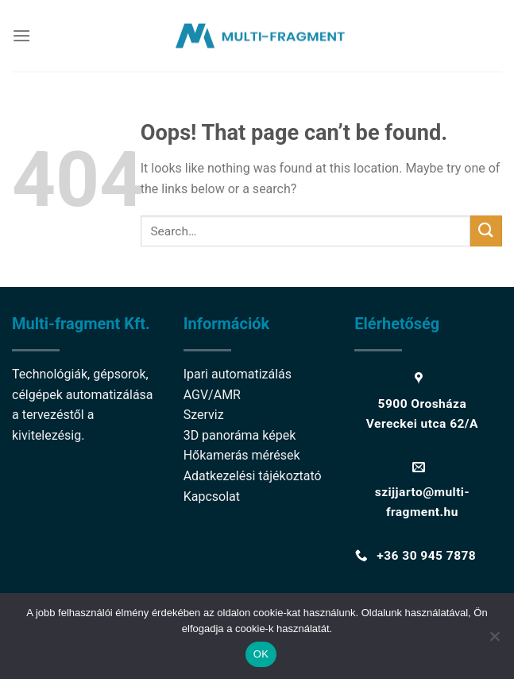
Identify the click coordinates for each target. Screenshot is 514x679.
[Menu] (21, 35)
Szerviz (204, 414)
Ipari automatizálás (238, 374)
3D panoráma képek (240, 435)
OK (261, 654)
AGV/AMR (212, 394)
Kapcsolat (212, 496)
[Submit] (486, 230)
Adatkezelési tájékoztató (253, 475)
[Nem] (494, 641)
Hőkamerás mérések (242, 455)
